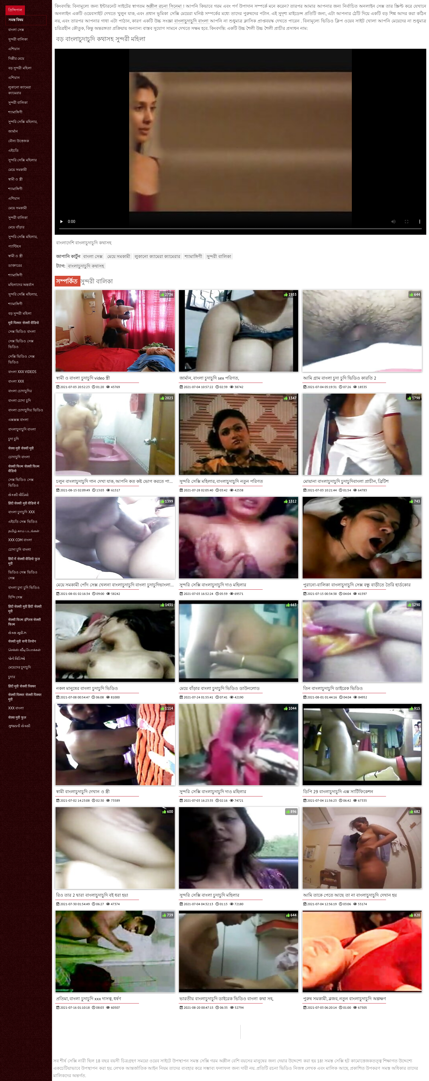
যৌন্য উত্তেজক (18, 141)
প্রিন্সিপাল (15, 10)
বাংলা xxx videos (22, 371)
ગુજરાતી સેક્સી (19, 726)
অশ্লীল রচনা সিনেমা (164, 6)
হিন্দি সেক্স (15, 597)
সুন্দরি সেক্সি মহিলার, (22, 121)
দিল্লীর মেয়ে (16, 58)
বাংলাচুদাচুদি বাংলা (22, 429)
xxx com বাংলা (20, 540)
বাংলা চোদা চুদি (19, 400)
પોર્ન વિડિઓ (16, 658)
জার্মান (13, 131)
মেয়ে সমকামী (17, 169)
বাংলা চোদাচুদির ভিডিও (25, 410)
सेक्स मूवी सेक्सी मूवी (21, 448)
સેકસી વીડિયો (18, 494)
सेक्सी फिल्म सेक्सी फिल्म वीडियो (23, 468)
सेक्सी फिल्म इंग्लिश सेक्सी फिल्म (24, 622)
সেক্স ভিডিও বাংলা (22, 331)
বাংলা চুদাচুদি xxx (21, 512)
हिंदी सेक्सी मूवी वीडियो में (23, 503)
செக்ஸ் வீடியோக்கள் (24, 649)
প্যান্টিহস (14, 246)
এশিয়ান (14, 49)
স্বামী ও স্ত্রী (15, 179)
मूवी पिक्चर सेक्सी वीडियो (23, 322)
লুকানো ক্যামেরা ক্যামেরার (19, 90)
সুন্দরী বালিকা (18, 39)
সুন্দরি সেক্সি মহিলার (22, 160)
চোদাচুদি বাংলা (19, 457)
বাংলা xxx (16, 381)
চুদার (11, 677)
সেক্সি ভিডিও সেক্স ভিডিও (21, 359)
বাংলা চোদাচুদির (20, 391)
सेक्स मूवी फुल (17, 717)
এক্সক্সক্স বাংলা (18, 419)
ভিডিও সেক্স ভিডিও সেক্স (22, 575)
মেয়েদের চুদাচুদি (19, 667)
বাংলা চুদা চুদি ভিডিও (24, 587)
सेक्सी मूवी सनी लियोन (22, 641)
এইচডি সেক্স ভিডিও (22, 521)
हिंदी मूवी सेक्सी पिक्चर (22, 686)
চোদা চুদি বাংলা (19, 549)
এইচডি (13, 150)
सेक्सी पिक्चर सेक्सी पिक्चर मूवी (25, 697)
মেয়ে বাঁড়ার (16, 227)
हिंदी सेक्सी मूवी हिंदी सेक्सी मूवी (25, 608)
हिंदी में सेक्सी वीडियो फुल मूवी (24, 561)
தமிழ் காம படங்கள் (23, 531)
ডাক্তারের (15, 265)
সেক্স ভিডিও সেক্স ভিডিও (21, 344)
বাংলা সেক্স (16, 29)
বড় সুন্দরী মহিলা (19, 68)
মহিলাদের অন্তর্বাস (21, 284)
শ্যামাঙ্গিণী (15, 112)
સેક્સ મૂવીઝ (17, 632)
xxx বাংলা (16, 708)
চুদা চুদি (13, 439)
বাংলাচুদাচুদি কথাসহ (86, 266)
